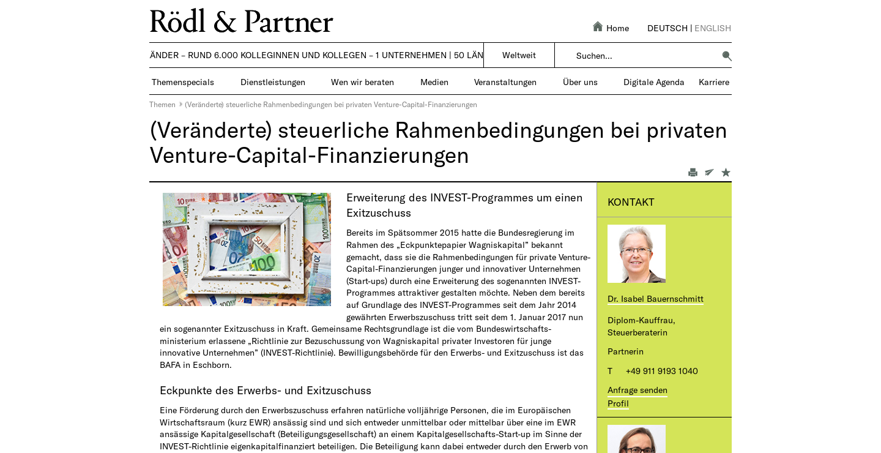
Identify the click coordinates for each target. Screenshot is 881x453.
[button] (727, 56)
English (712, 28)
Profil (618, 403)
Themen (162, 104)
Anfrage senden (637, 389)
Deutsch (667, 28)
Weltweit (519, 55)
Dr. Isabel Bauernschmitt (656, 298)
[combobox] (645, 56)
